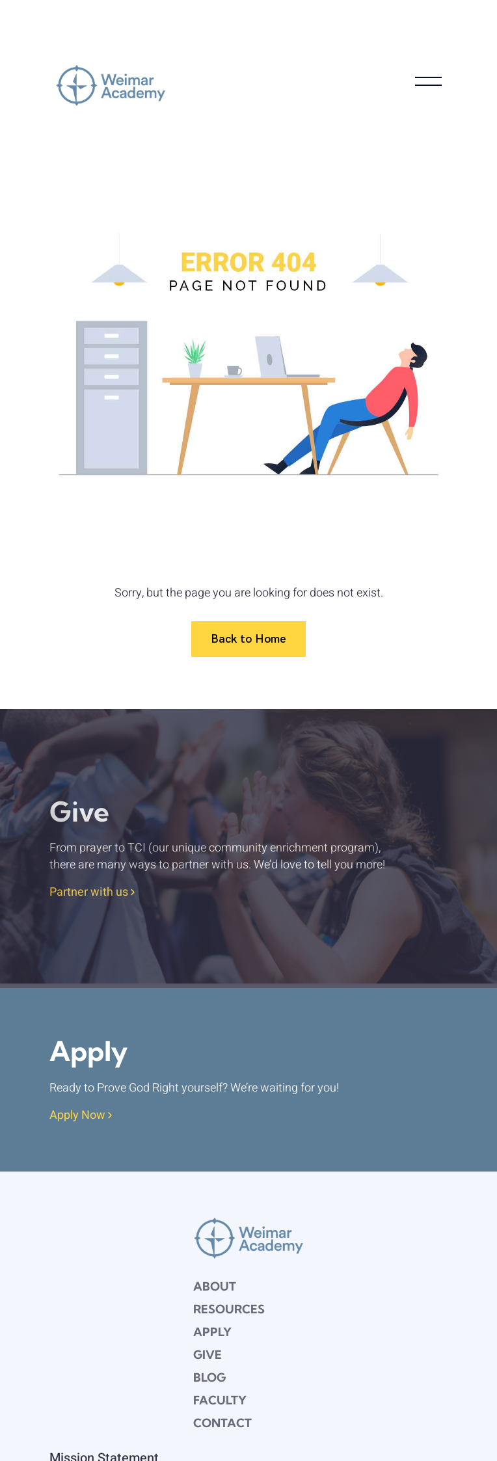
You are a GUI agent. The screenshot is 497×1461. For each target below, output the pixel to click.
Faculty (220, 1400)
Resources (229, 1309)
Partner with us (92, 893)
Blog (209, 1377)
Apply (212, 1331)
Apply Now (80, 1116)
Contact (222, 1422)
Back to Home (248, 638)
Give (207, 1354)
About (214, 1286)
